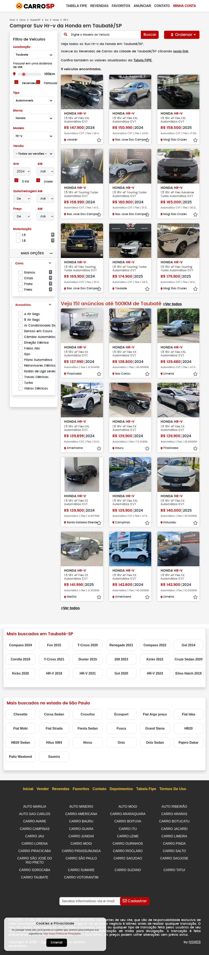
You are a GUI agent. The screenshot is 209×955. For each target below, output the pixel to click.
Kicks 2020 (20, 673)
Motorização (22, 229)
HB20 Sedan (20, 742)
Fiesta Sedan (88, 728)
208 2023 (121, 659)
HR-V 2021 (88, 673)
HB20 (188, 728)
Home (12, 20)
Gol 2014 (188, 644)
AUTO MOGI (127, 806)
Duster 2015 (87, 659)
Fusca (121, 728)
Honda (56, 20)
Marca (17, 111)
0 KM (25, 182)
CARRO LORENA (35, 842)
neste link (177, 51)
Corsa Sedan (54, 714)
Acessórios (23, 305)
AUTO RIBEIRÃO (174, 806)
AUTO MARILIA (34, 806)
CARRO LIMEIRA (174, 835)
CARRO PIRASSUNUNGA (81, 849)
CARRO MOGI (81, 842)
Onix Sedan (155, 742)
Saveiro (54, 756)
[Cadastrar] (134, 898)
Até (39, 164)
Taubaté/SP (35, 20)
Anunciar (142, 6)
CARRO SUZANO (128, 867)
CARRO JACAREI (174, 828)
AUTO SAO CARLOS (34, 813)
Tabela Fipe (76, 6)
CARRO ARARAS (174, 813)
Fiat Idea (188, 714)
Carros (22, 20)
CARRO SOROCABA (34, 867)
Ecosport (121, 714)
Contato (162, 6)
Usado (48, 182)
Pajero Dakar (189, 742)
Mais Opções (32, 253)
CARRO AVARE (34, 820)
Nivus (87, 742)
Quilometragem (25, 191)
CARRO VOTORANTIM (81, 875)
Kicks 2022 (155, 659)
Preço (17, 209)
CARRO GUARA (81, 828)
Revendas (99, 6)
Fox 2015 (54, 644)
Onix (121, 742)
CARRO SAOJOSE (174, 856)
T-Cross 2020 (88, 644)
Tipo (16, 93)
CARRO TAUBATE (34, 875)
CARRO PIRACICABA (34, 849)
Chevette (21, 714)
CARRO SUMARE (81, 867)
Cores (19, 263)
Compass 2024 (20, 644)
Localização (21, 47)
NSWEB (195, 939)
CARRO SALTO (174, 849)
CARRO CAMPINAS (35, 828)
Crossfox (88, 714)
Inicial (28, 789)
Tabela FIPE (141, 60)
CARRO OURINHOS (128, 842)
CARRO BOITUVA (127, 820)
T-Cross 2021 (54, 659)
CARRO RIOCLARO (128, 849)
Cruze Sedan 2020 (188, 659)
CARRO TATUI (174, 867)
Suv (46, 20)
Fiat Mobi (20, 728)
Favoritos (121, 6)
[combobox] (33, 55)
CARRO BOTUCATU (174, 820)
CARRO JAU (34, 835)
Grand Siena (155, 728)
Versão (18, 146)
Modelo (18, 128)
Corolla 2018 (20, 659)
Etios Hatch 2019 (189, 673)
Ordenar (181, 35)
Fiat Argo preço (155, 714)
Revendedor (30, 83)
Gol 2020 (121, 673)
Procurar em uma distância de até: (32, 65)
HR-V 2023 (155, 673)
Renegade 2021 (121, 644)
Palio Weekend (20, 756)
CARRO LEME (128, 835)
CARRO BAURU (81, 820)
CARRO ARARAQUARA (127, 813)
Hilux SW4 (54, 742)
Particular (51, 83)
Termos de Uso (172, 789)
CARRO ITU (128, 828)
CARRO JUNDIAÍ (81, 835)
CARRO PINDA (174, 842)
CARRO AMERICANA (81, 813)
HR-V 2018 (54, 673)
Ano (16, 164)
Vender (43, 789)
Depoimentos (121, 789)
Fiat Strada (54, 728)
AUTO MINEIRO (81, 806)
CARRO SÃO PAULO (81, 856)
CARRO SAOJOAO (127, 856)
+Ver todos (171, 304)
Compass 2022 (154, 644)
